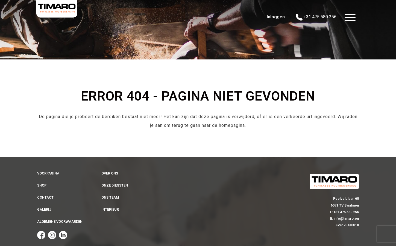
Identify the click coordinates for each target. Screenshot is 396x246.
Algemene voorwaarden (60, 221)
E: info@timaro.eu (344, 218)
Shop (41, 185)
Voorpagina (48, 173)
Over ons (109, 173)
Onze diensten (114, 185)
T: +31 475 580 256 (344, 212)
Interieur (110, 209)
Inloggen (276, 16)
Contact (45, 197)
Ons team (110, 197)
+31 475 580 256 (316, 17)
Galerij (44, 209)
